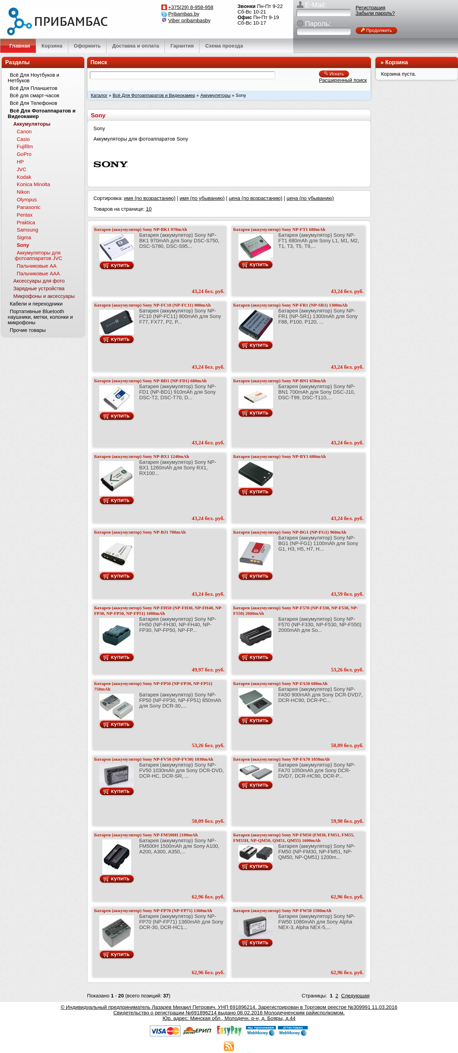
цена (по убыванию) (310, 198)
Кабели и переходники (36, 304)
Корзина (396, 62)
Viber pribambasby (189, 20)
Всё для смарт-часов (34, 95)
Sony (23, 245)
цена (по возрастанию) (255, 198)
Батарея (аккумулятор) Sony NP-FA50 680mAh (280, 683)
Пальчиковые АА (37, 266)
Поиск (99, 62)
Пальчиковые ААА (38, 273)
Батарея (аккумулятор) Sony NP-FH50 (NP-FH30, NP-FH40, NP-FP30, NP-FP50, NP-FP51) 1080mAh (158, 610)
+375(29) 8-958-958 (190, 7)
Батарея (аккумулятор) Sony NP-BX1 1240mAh (141, 456)
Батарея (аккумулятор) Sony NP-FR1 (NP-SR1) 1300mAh (290, 305)
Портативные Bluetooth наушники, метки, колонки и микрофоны (40, 317)
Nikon (23, 192)
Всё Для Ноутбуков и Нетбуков (33, 77)
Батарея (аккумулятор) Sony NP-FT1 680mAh (279, 229)
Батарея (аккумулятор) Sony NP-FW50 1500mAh (282, 910)
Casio (23, 139)
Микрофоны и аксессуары (44, 296)
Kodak (24, 177)
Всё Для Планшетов (33, 88)
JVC (21, 169)
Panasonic (28, 207)
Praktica (26, 222)
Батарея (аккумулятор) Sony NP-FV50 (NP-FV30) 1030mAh (153, 759)
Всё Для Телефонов (33, 103)
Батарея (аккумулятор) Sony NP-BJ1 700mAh (140, 532)
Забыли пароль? (375, 13)
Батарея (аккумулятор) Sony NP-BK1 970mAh (140, 229)
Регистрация (370, 7)
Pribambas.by (184, 14)
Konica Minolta (33, 184)
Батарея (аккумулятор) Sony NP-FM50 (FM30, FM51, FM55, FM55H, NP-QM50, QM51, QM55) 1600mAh (293, 837)
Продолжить (376, 30)
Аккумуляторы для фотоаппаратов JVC (38, 255)
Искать (334, 73)
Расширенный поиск (343, 80)
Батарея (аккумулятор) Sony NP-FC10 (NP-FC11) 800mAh (152, 305)
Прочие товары (28, 330)
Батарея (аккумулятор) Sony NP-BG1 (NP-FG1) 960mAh (289, 532)
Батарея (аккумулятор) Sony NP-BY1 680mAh (279, 456)
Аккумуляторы (215, 95)
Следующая (355, 995)
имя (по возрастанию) (150, 198)
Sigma (24, 237)
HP (20, 162)
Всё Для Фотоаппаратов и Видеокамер (153, 95)
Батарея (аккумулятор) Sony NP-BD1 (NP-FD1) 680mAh (150, 380)
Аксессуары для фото (39, 281)
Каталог (99, 95)
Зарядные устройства (39, 288)
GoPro (24, 154)
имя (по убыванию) (202, 198)
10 (148, 209)
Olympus (27, 199)
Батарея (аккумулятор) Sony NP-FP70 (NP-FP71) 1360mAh (153, 910)
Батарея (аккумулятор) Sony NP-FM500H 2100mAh (146, 834)
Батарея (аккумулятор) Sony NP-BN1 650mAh (279, 380)
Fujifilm (25, 146)
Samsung (27, 230)
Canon (24, 131)
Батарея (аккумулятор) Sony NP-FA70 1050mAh (281, 759)
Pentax (25, 215)
